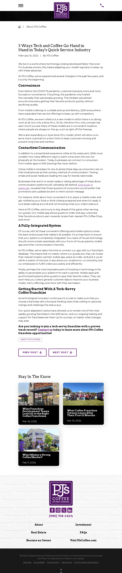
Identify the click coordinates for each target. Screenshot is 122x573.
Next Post (62, 352)
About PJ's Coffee (30, 340)
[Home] (61, 10)
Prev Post (32, 352)
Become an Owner (38, 540)
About (39, 524)
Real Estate (38, 532)
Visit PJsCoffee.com (83, 540)
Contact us (45, 329)
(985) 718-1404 (61, 516)
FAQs (83, 532)
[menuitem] (27, 562)
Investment (83, 524)
